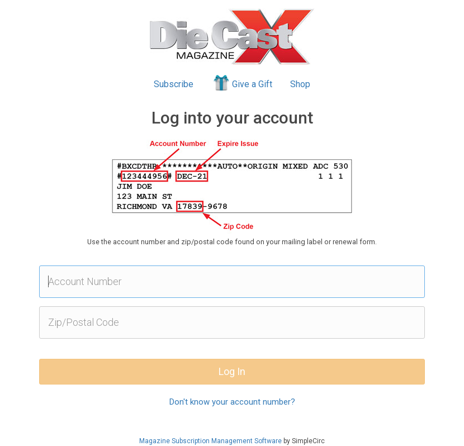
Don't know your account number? (232, 402)
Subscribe (173, 84)
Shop (300, 84)
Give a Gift (241, 82)
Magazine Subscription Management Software (210, 441)
